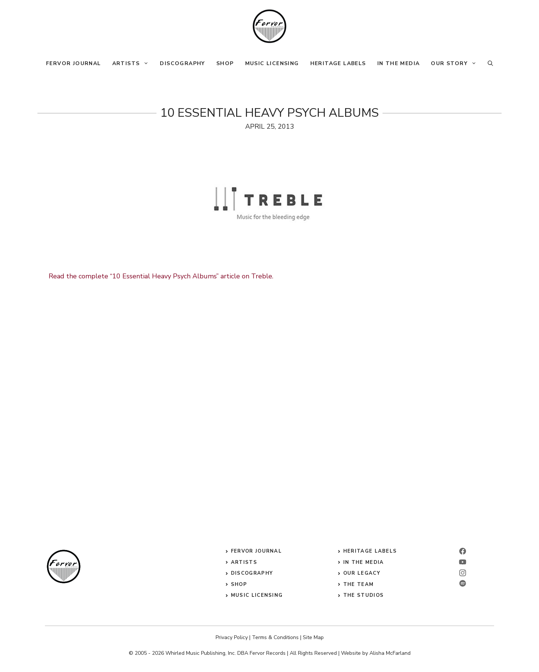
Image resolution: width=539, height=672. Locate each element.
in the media (363, 562)
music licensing (257, 595)
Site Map (313, 637)
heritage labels (370, 551)
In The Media (398, 63)
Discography (182, 63)
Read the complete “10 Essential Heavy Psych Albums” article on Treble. (161, 276)
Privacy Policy (232, 637)
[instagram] (462, 572)
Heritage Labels (338, 63)
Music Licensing (272, 63)
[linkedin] (462, 562)
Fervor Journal (73, 63)
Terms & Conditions (275, 637)
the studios (363, 595)
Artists (133, 63)
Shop (225, 63)
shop (239, 584)
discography (252, 573)
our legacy (361, 573)
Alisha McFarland (390, 653)
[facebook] (462, 551)
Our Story (456, 63)
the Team (358, 584)
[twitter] (462, 583)
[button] (490, 63)
